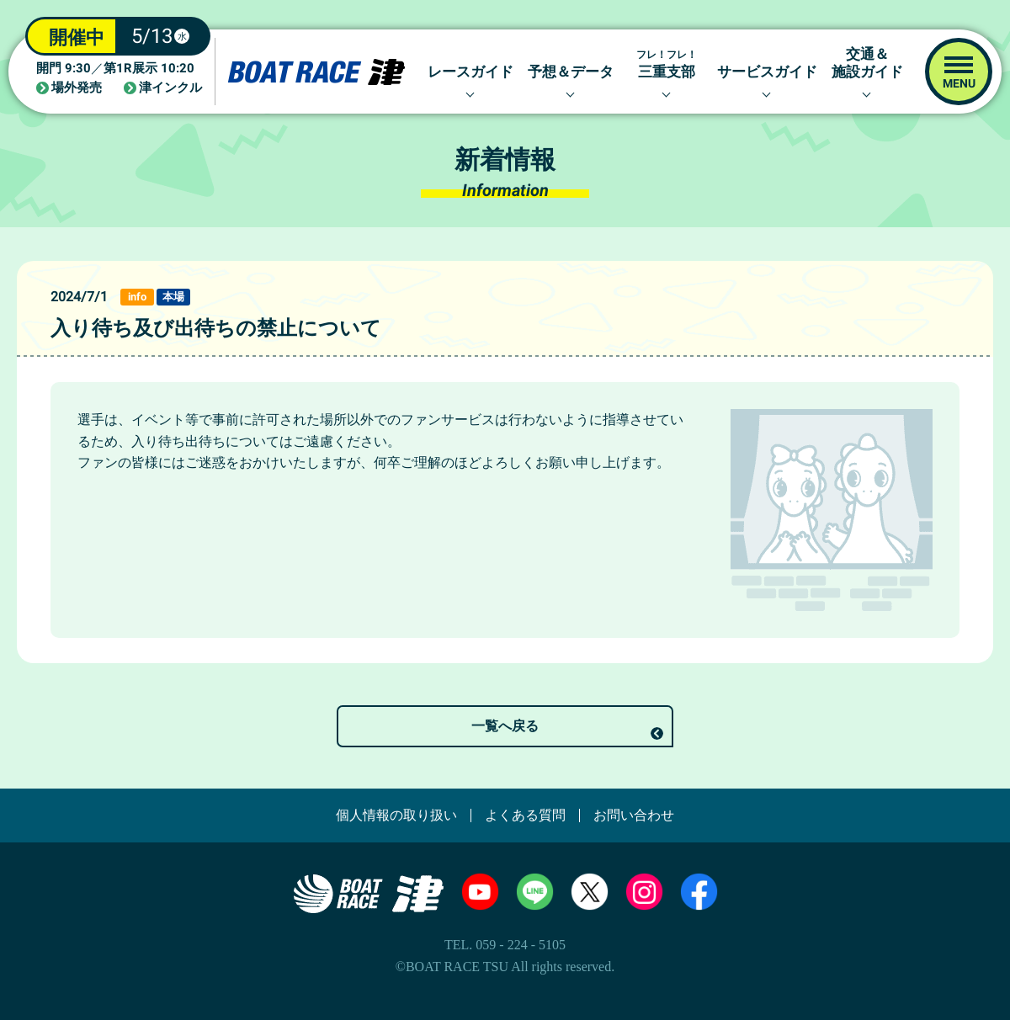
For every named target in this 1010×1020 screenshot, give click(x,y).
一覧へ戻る (505, 726)
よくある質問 (525, 815)
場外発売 (76, 88)
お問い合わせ (633, 815)
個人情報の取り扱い (396, 815)
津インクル (170, 88)
